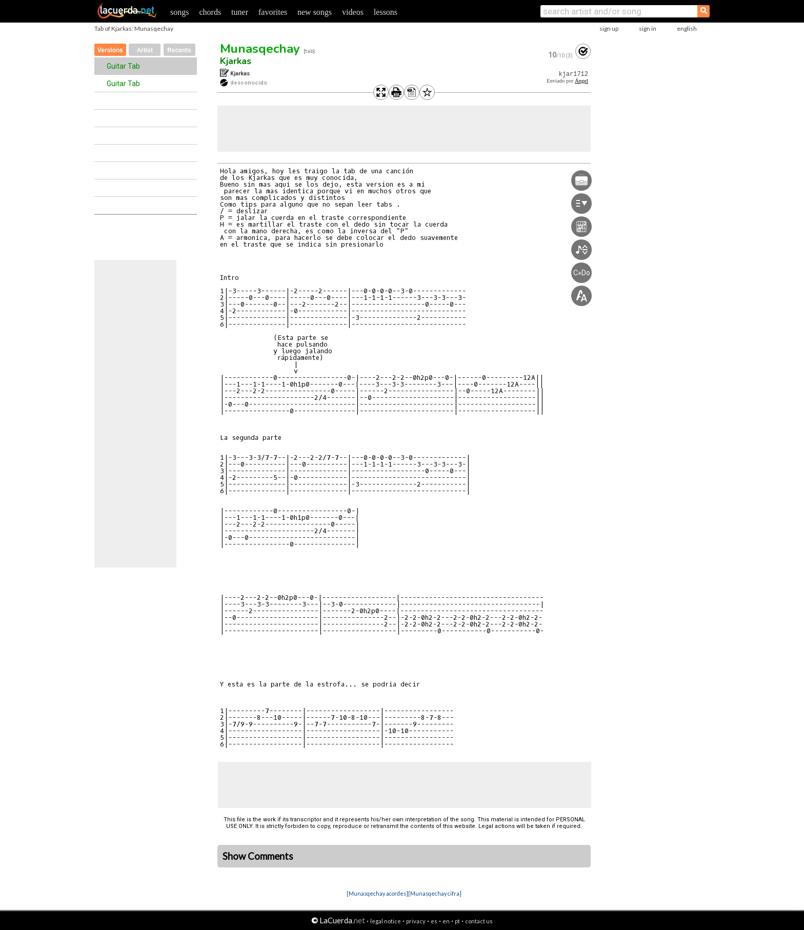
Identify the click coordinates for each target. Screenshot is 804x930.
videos (353, 12)
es (434, 921)
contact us (479, 921)
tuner (239, 12)
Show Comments (258, 856)
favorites (272, 12)
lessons (385, 12)
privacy (416, 921)
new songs (314, 12)
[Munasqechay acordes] (377, 893)
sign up (608, 28)
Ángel (581, 81)
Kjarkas (235, 61)
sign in (647, 28)
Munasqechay (260, 49)
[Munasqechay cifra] (434, 893)
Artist (145, 50)
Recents (179, 50)
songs (179, 12)
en (446, 921)
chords (210, 12)
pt (457, 921)
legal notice (385, 921)
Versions (110, 50)
